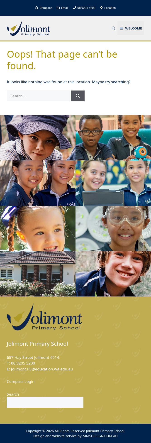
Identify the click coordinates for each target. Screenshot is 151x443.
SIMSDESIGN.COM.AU (100, 435)
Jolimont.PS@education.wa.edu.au (42, 369)
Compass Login (20, 381)
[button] (113, 28)
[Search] (78, 96)
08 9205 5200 (23, 363)
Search (13, 394)
